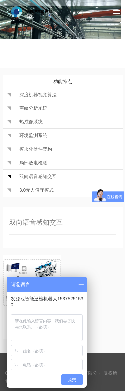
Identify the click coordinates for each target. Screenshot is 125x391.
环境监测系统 (33, 135)
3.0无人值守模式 (36, 190)
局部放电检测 (33, 162)
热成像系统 (31, 121)
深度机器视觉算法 (38, 94)
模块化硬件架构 (35, 149)
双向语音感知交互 (38, 176)
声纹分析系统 (33, 108)
